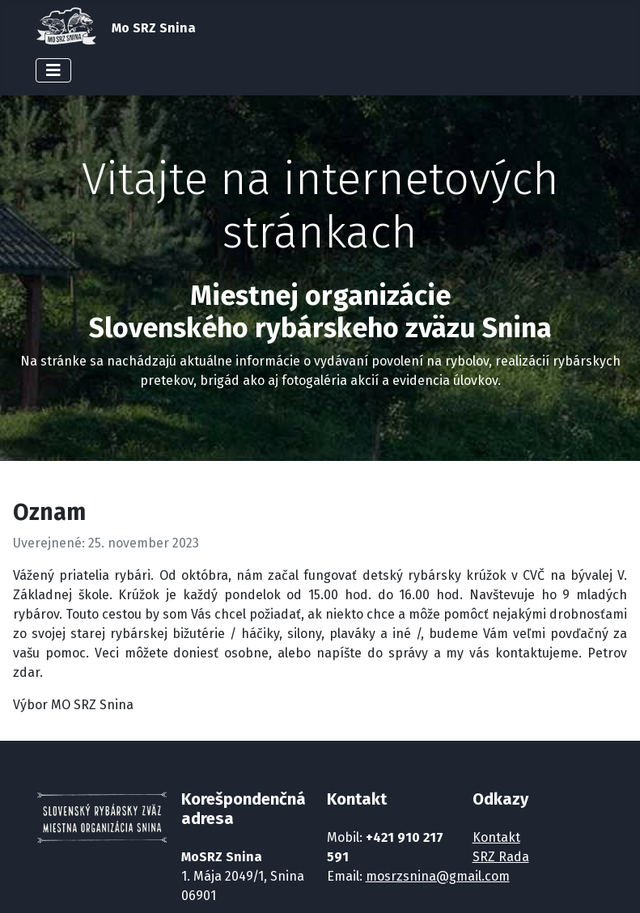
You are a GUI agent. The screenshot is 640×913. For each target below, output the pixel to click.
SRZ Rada (501, 856)
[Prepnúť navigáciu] (53, 70)
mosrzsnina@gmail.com (438, 876)
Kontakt (496, 837)
